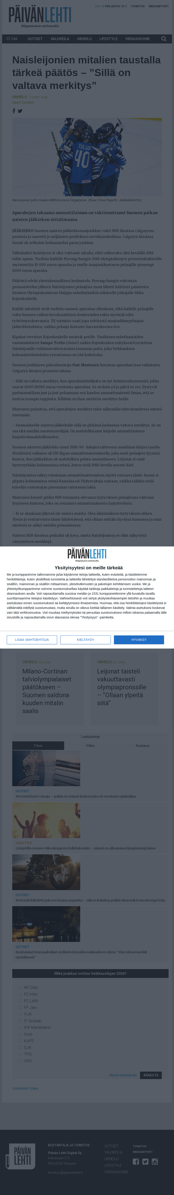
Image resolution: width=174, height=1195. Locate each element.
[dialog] (87, 597)
